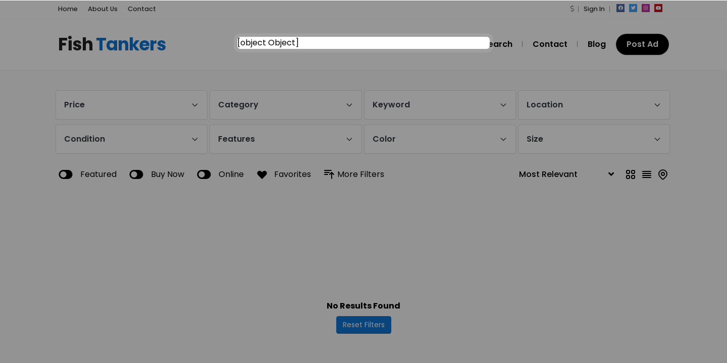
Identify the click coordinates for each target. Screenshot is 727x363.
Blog (597, 44)
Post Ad (642, 44)
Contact (142, 9)
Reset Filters (364, 325)
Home (68, 9)
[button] (572, 9)
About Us (103, 9)
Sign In (594, 9)
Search (497, 44)
